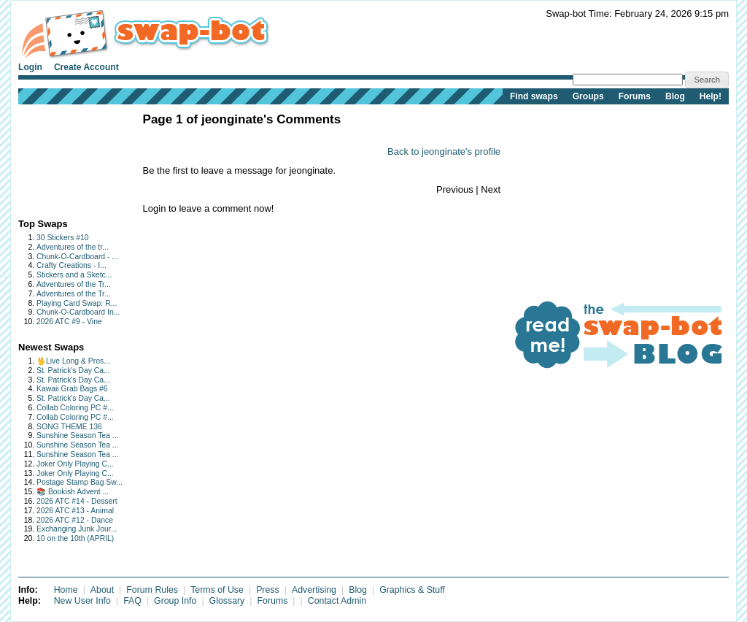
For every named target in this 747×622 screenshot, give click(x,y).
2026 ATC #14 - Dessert (76, 501)
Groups (588, 96)
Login (30, 67)
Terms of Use (217, 590)
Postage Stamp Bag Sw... (79, 482)
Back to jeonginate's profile (443, 151)
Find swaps (534, 96)
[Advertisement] (63, 158)
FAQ (132, 601)
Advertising (314, 590)
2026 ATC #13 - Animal (75, 511)
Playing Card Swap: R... (76, 303)
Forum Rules (152, 590)
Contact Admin (337, 601)
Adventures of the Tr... (73, 284)
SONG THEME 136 (69, 427)
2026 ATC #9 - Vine (69, 322)
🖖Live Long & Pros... (73, 361)
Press (267, 590)
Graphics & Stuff (412, 590)
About (102, 590)
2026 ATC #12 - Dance (74, 520)
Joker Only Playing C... (75, 464)
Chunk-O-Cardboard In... (78, 312)
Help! (710, 96)
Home (66, 590)
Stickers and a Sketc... (74, 275)
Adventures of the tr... (72, 247)
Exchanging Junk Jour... (76, 529)
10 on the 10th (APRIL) (75, 538)
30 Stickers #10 (62, 238)
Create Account (86, 67)
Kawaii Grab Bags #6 (72, 389)
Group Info (175, 601)
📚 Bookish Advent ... (72, 492)
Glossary (227, 601)
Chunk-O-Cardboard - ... (77, 257)
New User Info (82, 601)
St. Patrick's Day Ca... (73, 370)
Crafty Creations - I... (71, 265)
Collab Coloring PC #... (75, 408)
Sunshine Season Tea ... (77, 435)
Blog (675, 96)
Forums (635, 96)
